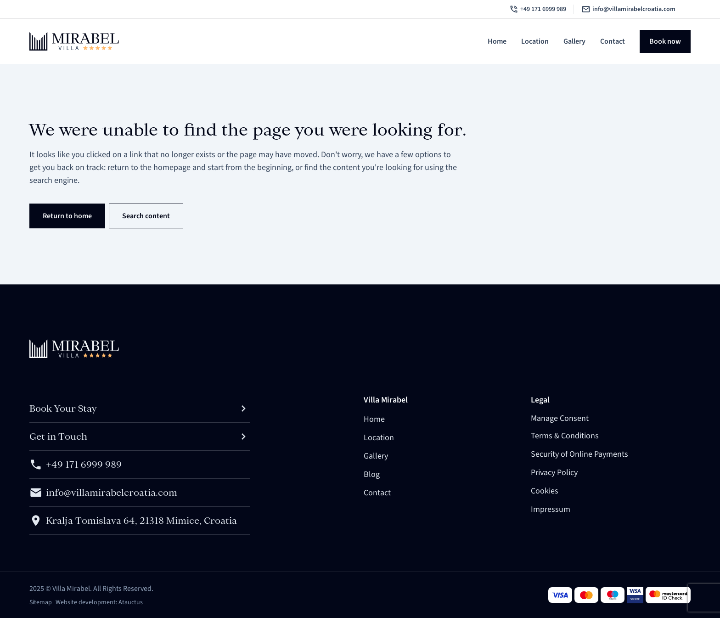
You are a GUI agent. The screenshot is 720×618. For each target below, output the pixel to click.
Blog (372, 474)
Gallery (574, 41)
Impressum (550, 509)
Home (497, 41)
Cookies (544, 491)
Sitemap (40, 602)
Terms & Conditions (565, 436)
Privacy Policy (554, 472)
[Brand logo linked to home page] (74, 41)
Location (535, 41)
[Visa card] (560, 595)
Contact (612, 41)
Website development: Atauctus (99, 602)
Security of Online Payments (579, 454)
